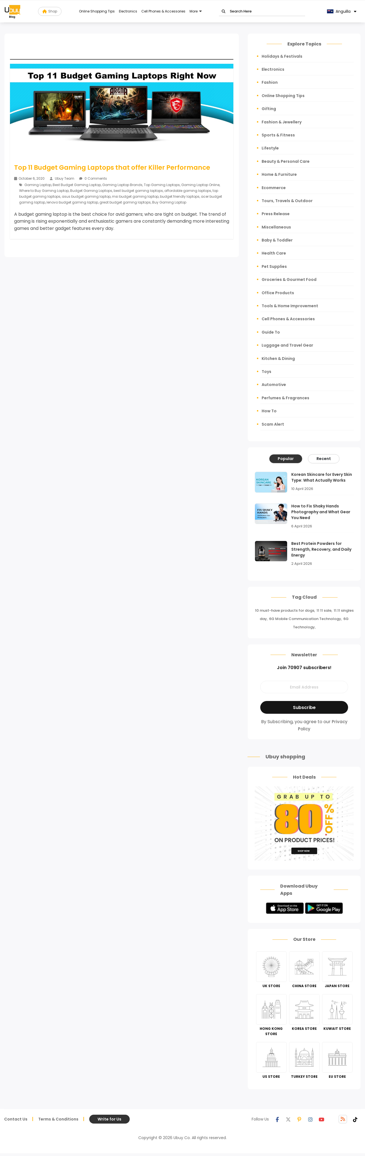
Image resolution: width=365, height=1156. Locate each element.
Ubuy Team (64, 178)
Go (223, 11)
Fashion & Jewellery (282, 122)
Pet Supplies (274, 266)
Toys (266, 371)
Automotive (274, 384)
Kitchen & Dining (278, 358)
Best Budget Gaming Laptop (77, 184)
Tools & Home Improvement (290, 306)
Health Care (274, 253)
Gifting (269, 108)
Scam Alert (273, 424)
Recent (323, 458)
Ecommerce (274, 187)
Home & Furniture (279, 174)
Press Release (276, 214)
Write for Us (109, 1119)
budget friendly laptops (180, 196)
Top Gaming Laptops (162, 184)
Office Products (278, 293)
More (194, 11)
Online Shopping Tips (97, 11)
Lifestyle (270, 148)
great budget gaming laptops (125, 202)
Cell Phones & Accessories (163, 11)
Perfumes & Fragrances (285, 398)
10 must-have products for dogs (284, 610)
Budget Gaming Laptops (91, 190)
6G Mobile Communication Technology (305, 618)
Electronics (128, 11)
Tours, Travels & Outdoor (287, 201)
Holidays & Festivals (282, 56)
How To (269, 411)
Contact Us (15, 1119)
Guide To (271, 332)
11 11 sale (323, 610)
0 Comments (93, 178)
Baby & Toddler (277, 240)
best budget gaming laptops (138, 190)
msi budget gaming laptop (135, 196)
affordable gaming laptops (187, 190)
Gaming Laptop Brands (122, 184)
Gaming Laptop (37, 184)
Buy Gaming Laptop (169, 202)
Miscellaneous (276, 227)
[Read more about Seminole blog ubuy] (12, 11)
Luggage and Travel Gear (287, 345)
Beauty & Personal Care (286, 161)
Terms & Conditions (58, 1119)
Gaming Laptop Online (200, 184)
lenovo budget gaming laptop (72, 202)
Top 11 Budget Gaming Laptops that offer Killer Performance (112, 167)
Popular (286, 458)
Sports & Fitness (278, 135)
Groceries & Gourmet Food (289, 279)
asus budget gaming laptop (86, 196)
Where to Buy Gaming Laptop (44, 190)
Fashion (270, 82)
